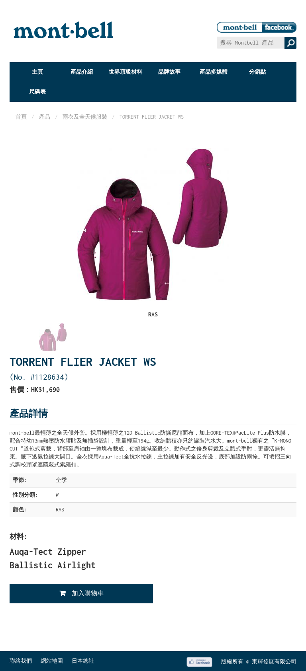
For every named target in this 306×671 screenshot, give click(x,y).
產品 (44, 117)
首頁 (21, 117)
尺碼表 (37, 92)
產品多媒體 (214, 72)
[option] (53, 338)
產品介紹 (82, 72)
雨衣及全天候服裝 (85, 117)
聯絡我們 (21, 661)
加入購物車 (88, 593)
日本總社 (83, 661)
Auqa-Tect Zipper (48, 551)
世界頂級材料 (125, 72)
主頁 (37, 72)
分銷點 (257, 72)
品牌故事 (169, 72)
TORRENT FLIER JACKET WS (152, 117)
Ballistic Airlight (53, 565)
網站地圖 (52, 661)
